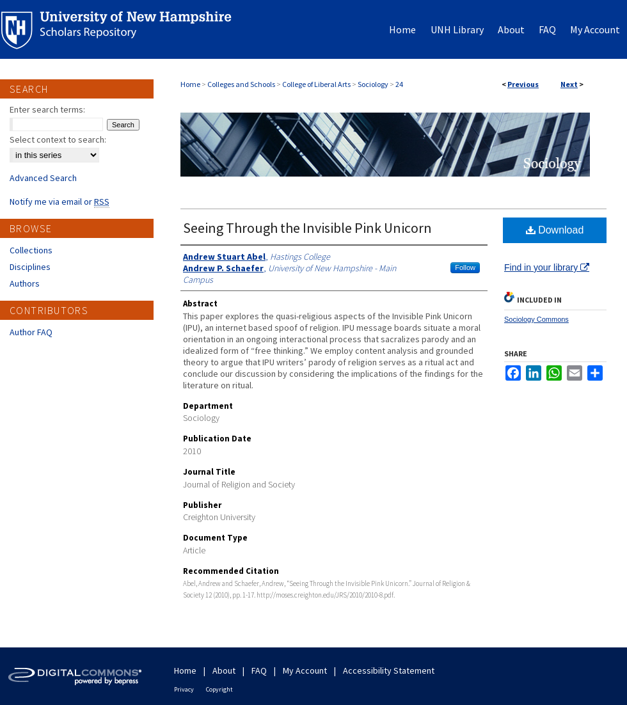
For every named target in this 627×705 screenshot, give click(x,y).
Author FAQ (31, 332)
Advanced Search (43, 178)
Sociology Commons (536, 319)
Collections (31, 250)
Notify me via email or (59, 201)
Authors (25, 283)
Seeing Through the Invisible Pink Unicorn (307, 228)
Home (190, 84)
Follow (465, 267)
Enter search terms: (47, 109)
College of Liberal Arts (316, 84)
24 (399, 84)
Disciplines (30, 267)
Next (569, 84)
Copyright (219, 689)
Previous (523, 84)
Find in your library (546, 267)
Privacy (184, 689)
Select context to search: (58, 139)
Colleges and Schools (241, 84)
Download (555, 230)
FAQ (259, 670)
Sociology (373, 84)
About (223, 670)
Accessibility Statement (388, 670)
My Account (305, 670)
